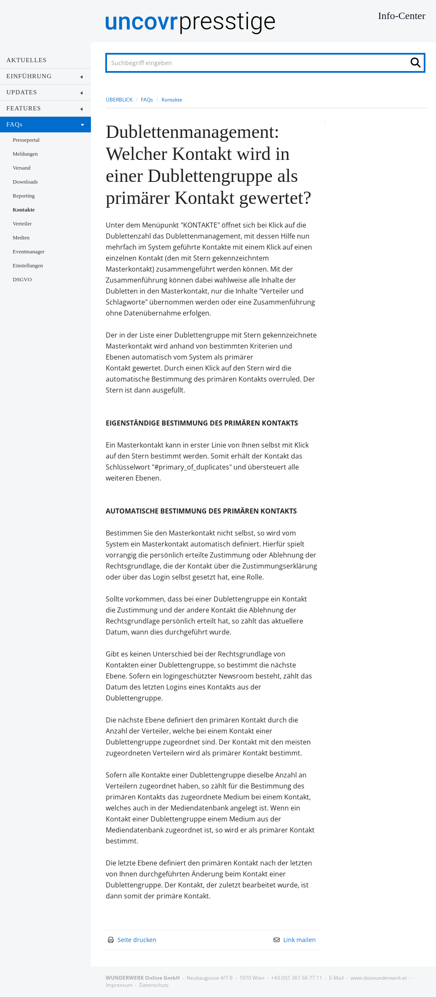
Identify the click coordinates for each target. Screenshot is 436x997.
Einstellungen (28, 265)
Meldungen (25, 154)
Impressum (119, 985)
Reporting (24, 195)
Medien (21, 237)
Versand (21, 168)
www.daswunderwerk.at (379, 977)
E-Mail (336, 977)
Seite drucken (137, 940)
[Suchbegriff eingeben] (265, 63)
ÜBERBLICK (119, 99)
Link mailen (299, 940)
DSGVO (22, 279)
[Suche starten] (418, 64)
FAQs (45, 124)
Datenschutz (154, 985)
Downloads (25, 182)
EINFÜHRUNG (44, 76)
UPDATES (44, 92)
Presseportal (26, 140)
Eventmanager (28, 251)
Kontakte (24, 209)
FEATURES (44, 108)
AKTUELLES (26, 60)
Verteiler (22, 223)
